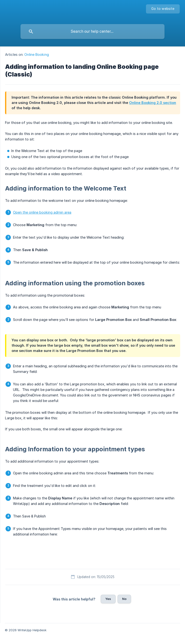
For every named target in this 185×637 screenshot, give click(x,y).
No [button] (124, 599)
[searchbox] (92, 31)
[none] (163, 8)
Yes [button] (108, 599)
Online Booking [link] (36, 54)
